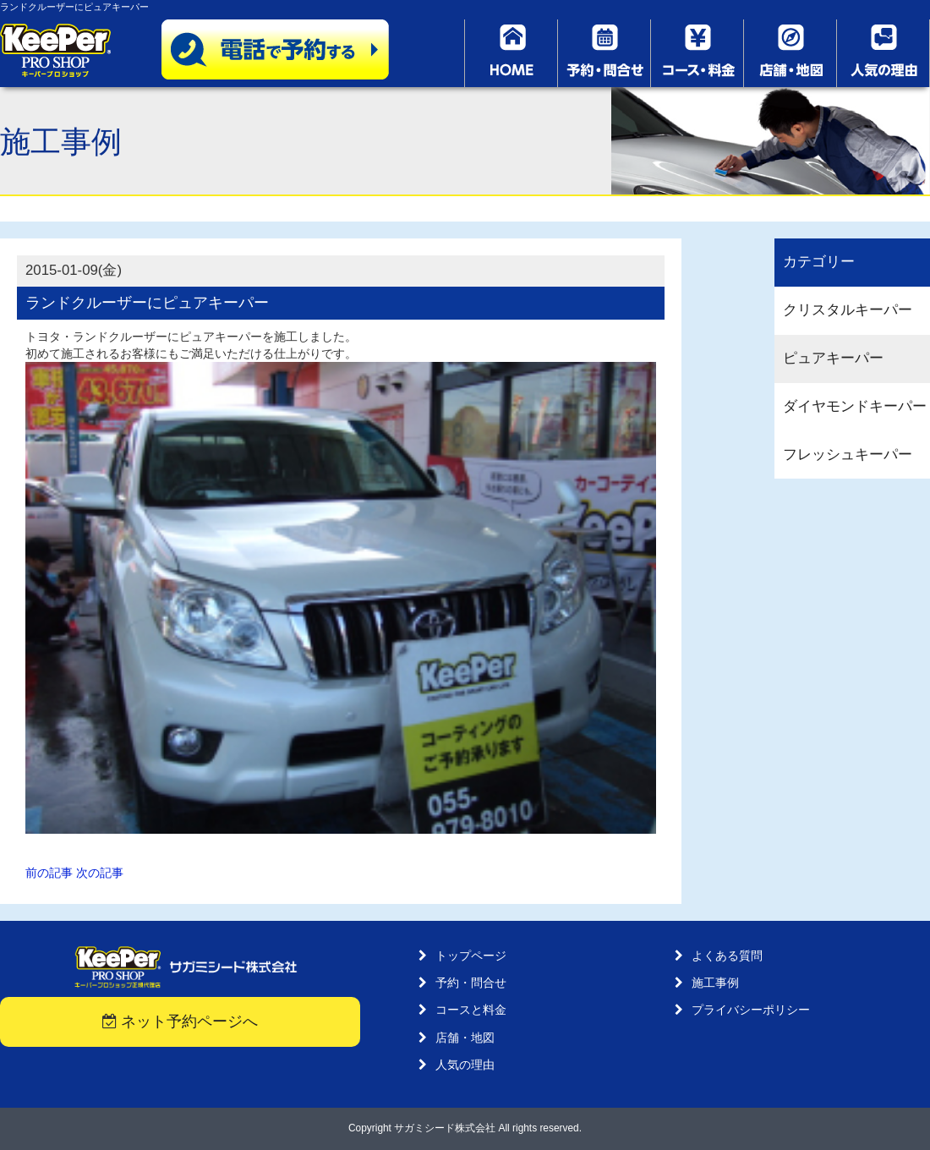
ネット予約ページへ (180, 1021)
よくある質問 (727, 955)
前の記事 (49, 872)
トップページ (470, 955)
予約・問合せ (470, 982)
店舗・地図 (465, 1037)
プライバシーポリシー (751, 1009)
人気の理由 (465, 1064)
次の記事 (99, 872)
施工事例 (715, 982)
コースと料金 (470, 1009)
